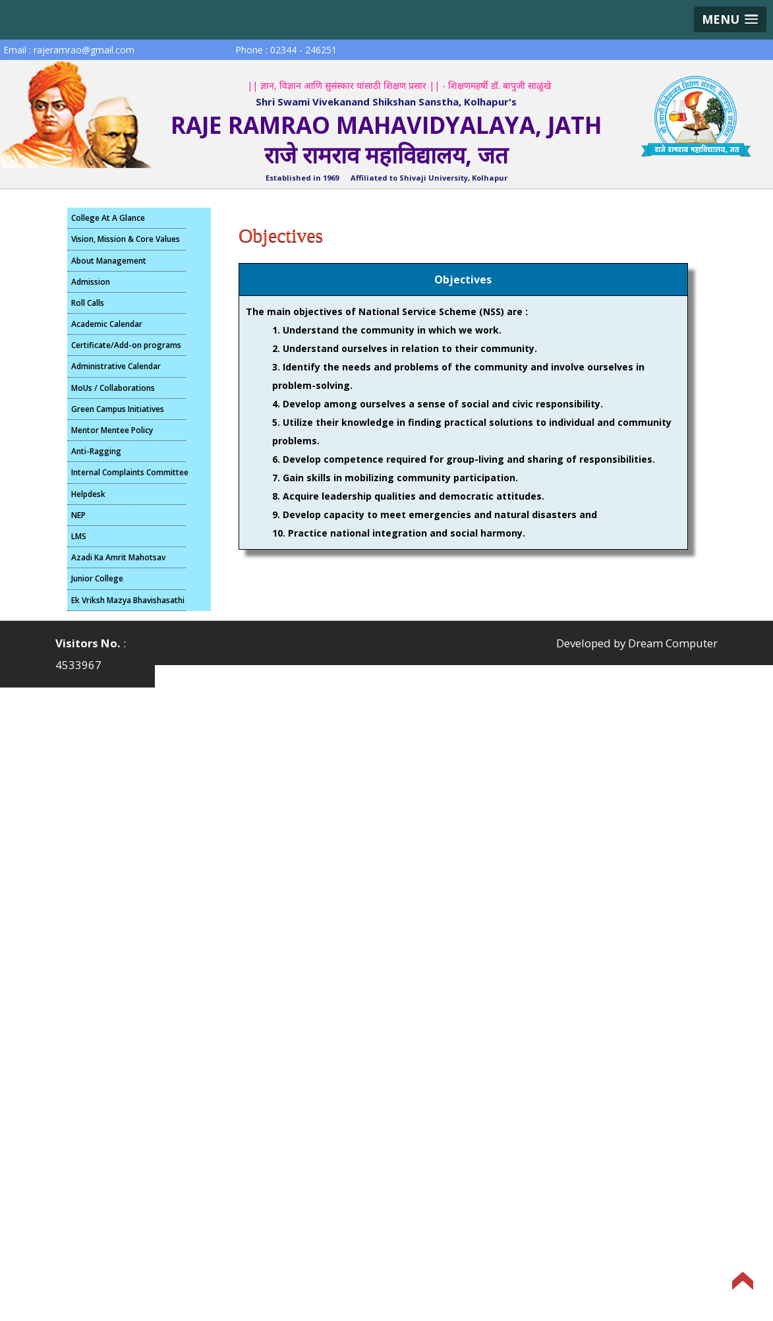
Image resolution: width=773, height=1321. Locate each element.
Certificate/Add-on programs (126, 345)
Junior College (97, 578)
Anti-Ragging (96, 451)
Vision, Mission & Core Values (125, 239)
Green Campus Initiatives (117, 409)
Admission (90, 281)
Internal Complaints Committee (128, 472)
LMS (78, 536)
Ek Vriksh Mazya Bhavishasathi (128, 600)
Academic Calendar (106, 324)
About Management (108, 260)
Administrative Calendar (116, 366)
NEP (78, 515)
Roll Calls (87, 302)
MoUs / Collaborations (113, 388)
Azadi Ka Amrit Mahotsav (118, 557)
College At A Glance (108, 217)
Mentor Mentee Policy (112, 430)
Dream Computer (673, 643)
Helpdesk (88, 494)
